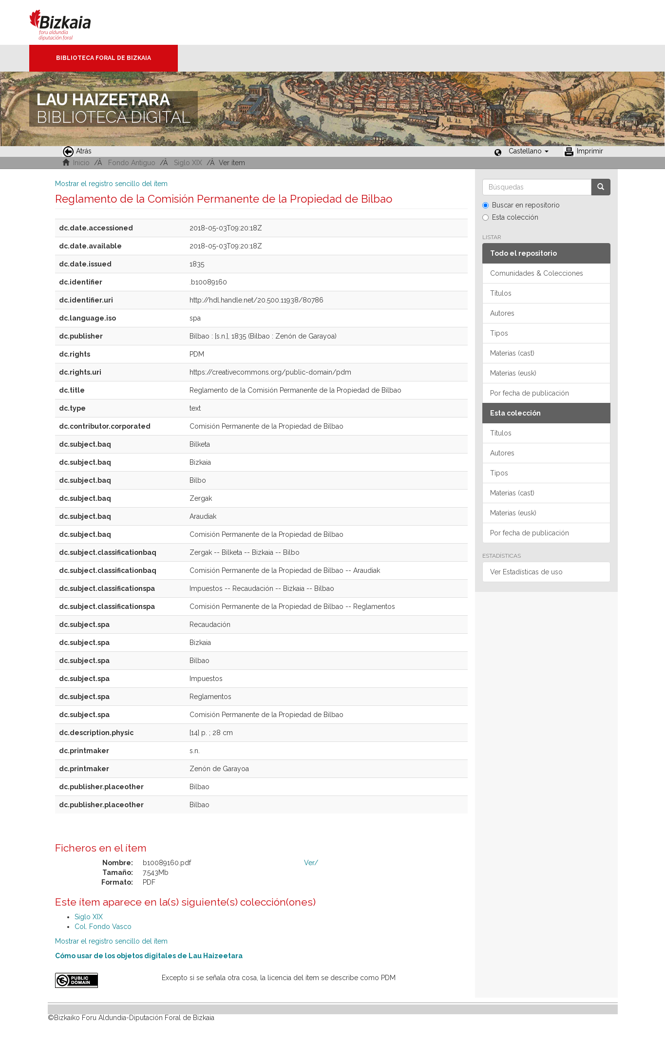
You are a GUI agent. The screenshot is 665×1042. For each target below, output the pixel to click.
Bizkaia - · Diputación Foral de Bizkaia (70, 22)
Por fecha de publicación (529, 393)
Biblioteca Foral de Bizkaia (103, 58)
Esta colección (510, 217)
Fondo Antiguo (131, 163)
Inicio (81, 163)
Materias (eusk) (513, 373)
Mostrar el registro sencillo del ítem (111, 184)
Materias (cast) (512, 353)
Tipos (499, 333)
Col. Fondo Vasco (103, 926)
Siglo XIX (188, 163)
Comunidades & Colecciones (536, 273)
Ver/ (311, 863)
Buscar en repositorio (521, 205)
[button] (528, 151)
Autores (502, 313)
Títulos (501, 293)
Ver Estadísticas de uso (526, 572)
